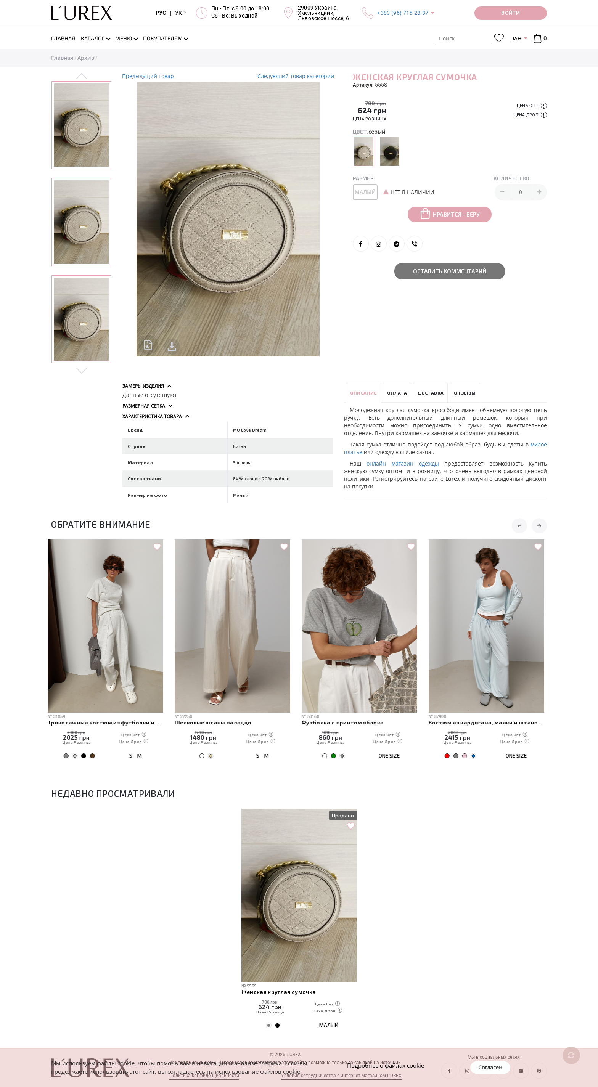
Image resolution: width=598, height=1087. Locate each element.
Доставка (430, 392)
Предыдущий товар (148, 76)
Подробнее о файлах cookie (385, 1065)
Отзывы (465, 392)
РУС (161, 13)
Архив (85, 57)
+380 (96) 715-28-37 (402, 13)
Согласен (490, 1067)
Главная (62, 57)
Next (82, 370)
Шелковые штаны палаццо (216, 722)
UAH (515, 38)
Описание (363, 392)
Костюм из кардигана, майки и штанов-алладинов (490, 722)
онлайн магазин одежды (403, 463)
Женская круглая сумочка (278, 991)
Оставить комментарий (449, 271)
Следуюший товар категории (295, 76)
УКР (180, 13)
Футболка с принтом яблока (346, 722)
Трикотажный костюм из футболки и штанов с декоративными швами (109, 722)
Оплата (397, 392)
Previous (82, 76)
